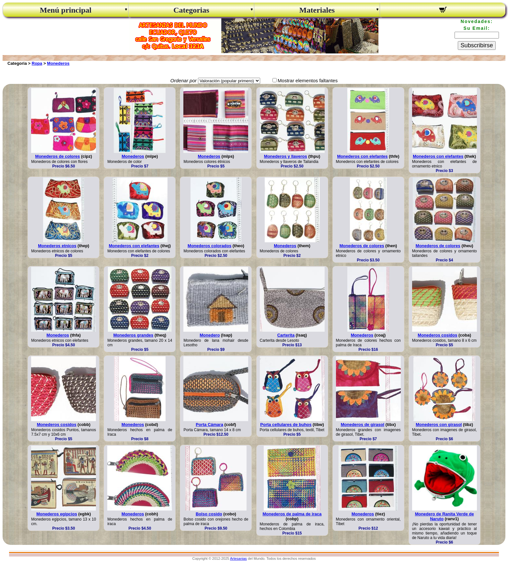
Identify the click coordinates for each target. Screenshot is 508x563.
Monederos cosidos (437, 335)
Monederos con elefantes (362, 156)
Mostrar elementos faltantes (308, 80)
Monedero (210, 335)
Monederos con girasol (439, 424)
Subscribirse (476, 45)
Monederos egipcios (56, 513)
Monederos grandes (133, 335)
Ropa (37, 63)
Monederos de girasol (362, 424)
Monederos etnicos (57, 245)
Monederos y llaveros (285, 156)
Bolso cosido (209, 513)
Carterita (285, 335)
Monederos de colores (57, 156)
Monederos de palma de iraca (291, 513)
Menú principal (65, 10)
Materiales (317, 10)
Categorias (191, 10)
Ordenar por (183, 80)
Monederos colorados (209, 245)
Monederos (58, 63)
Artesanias (238, 558)
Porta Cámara (209, 424)
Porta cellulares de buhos (285, 424)
